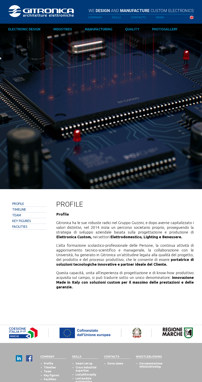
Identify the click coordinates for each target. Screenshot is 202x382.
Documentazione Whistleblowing (151, 365)
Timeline (19, 209)
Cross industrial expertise (86, 369)
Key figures (51, 375)
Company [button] (95, 17)
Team (16, 215)
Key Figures (21, 221)
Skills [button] (116, 17)
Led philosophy (86, 374)
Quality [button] (132, 29)
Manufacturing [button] (98, 29)
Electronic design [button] (24, 29)
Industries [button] (62, 29)
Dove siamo (115, 363)
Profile (18, 203)
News (160, 17)
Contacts (138, 17)
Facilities (19, 226)
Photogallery (164, 29)
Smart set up (84, 363)
